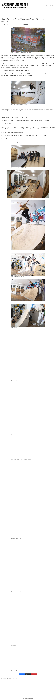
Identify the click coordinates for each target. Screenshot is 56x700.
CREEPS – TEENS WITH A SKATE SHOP (11, 678)
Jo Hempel (25, 24)
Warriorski (5, 677)
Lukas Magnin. (14, 276)
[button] (47, 5)
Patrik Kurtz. (13, 301)
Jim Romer (13, 104)
